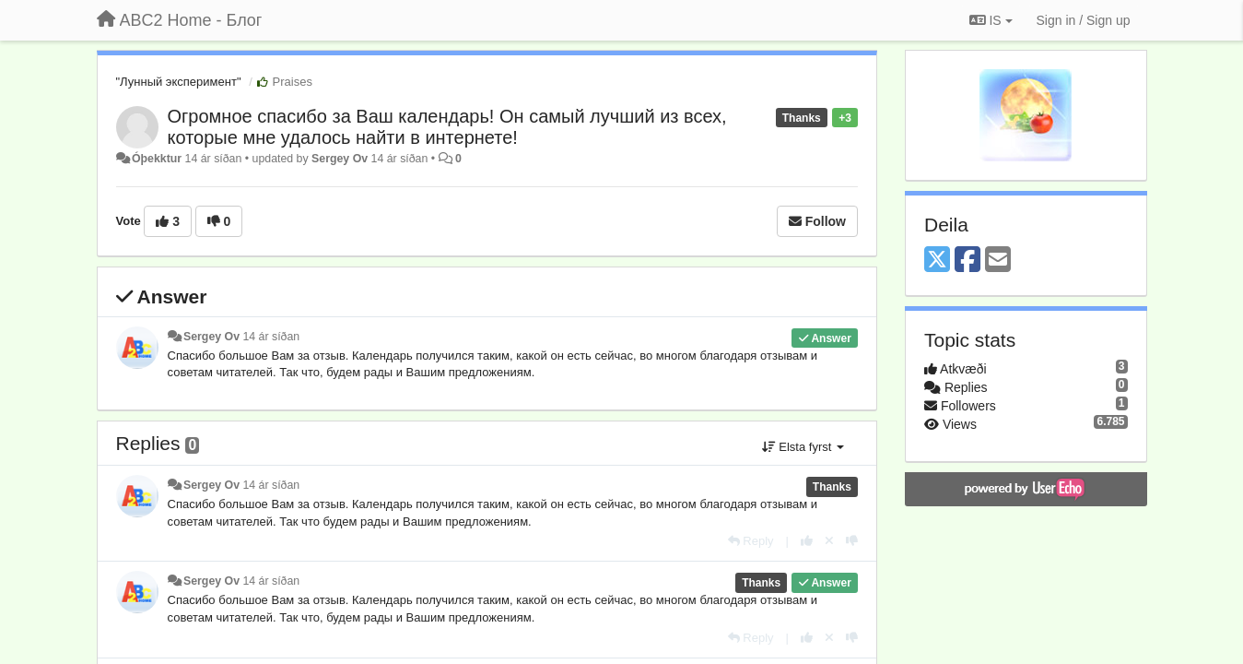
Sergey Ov (339, 158)
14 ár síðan (270, 336)
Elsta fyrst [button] (803, 447)
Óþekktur (157, 158)
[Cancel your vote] (829, 541)
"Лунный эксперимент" (178, 82)
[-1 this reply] (852, 541)
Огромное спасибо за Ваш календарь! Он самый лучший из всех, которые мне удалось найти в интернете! (447, 127)
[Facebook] (967, 260)
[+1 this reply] (807, 541)
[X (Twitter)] (937, 260)
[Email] (998, 260)
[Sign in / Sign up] (1083, 20)
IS (991, 20)
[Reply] (751, 541)
